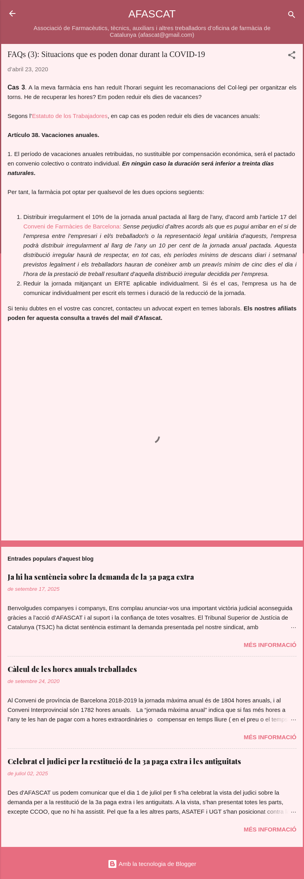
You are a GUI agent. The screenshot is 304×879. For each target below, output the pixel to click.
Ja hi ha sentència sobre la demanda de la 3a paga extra (101, 577)
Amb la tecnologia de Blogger (152, 863)
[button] (291, 56)
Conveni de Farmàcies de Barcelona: (72, 226)
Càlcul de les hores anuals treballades (72, 669)
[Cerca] (291, 16)
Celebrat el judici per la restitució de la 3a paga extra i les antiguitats (124, 761)
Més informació (270, 644)
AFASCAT (151, 14)
